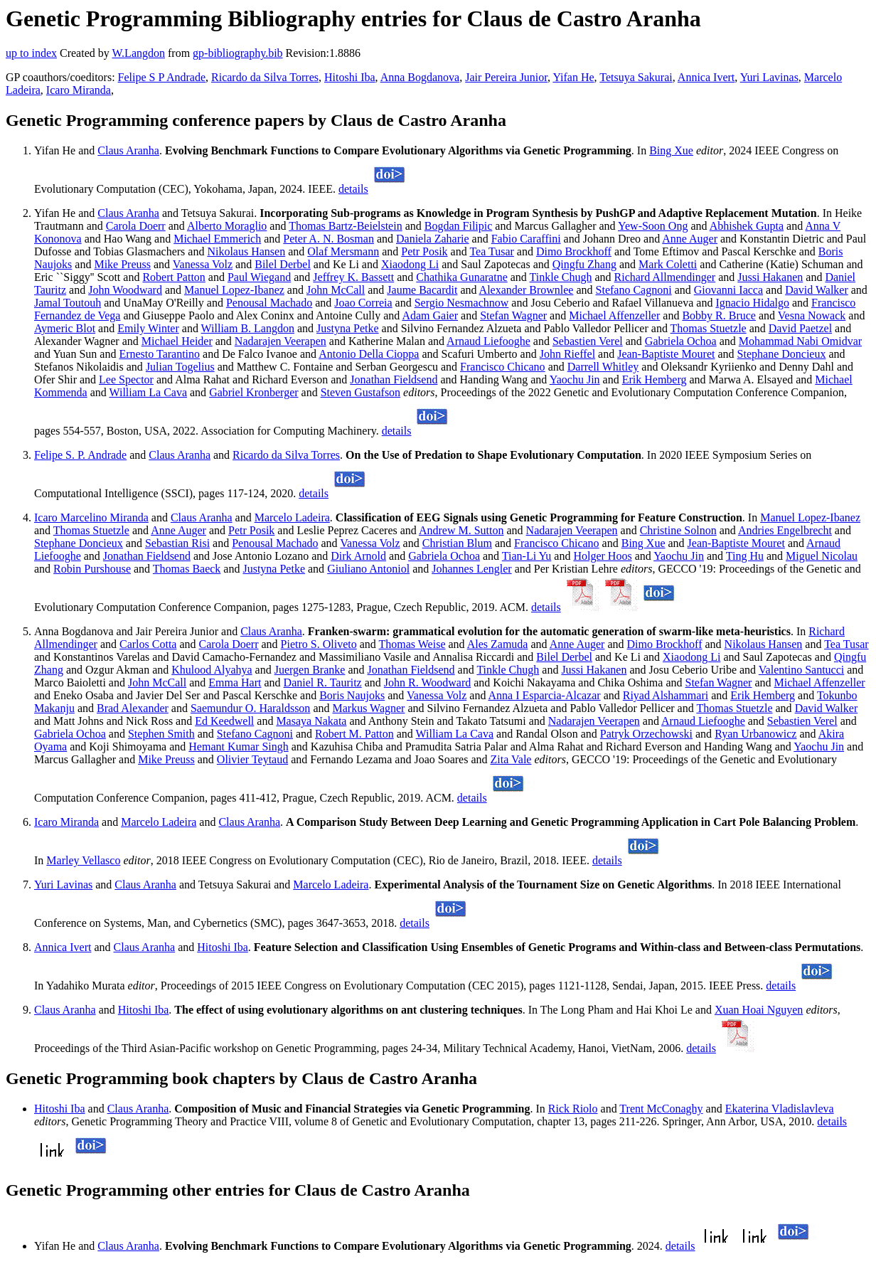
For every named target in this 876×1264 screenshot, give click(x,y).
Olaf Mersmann (343, 251)
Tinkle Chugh (561, 277)
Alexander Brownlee (526, 290)
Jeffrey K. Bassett (353, 277)
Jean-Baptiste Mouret (666, 354)
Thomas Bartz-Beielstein (345, 226)
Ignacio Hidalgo (752, 303)
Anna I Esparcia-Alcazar (544, 695)
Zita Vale (511, 759)
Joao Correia (363, 303)
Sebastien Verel (587, 341)
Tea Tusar (491, 251)
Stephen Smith (161, 734)
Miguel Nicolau (822, 556)
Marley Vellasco (83, 860)
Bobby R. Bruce (719, 315)
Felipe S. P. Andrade (80, 455)
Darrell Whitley (603, 367)
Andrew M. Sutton (461, 530)
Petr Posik (424, 251)
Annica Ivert (706, 77)
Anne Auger (689, 239)
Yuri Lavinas (769, 77)
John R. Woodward (427, 682)
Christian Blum (457, 543)
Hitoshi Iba (349, 77)
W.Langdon (138, 53)
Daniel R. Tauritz (323, 682)
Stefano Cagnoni (634, 290)
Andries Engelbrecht (785, 530)
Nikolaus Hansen (246, 251)
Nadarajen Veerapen (280, 341)
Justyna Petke (347, 328)
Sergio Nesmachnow (462, 303)
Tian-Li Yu (527, 556)
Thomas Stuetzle (709, 328)
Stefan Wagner (513, 315)
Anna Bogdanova (420, 77)
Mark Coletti (668, 264)
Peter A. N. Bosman (328, 239)
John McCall (335, 290)
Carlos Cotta (147, 644)
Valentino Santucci (801, 670)
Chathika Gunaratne (461, 277)
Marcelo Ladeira (292, 517)
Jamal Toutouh (67, 303)
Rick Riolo (573, 1109)
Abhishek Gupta (747, 226)
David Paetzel (800, 328)
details (353, 189)
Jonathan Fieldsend (393, 379)
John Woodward (125, 290)
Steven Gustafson (360, 392)
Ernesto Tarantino (159, 354)
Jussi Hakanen (770, 277)
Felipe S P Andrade (161, 77)
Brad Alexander (133, 708)
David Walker (816, 290)
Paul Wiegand (259, 277)
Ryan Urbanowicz (755, 734)
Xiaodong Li (410, 264)
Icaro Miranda (78, 90)
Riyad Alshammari (665, 695)
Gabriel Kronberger (253, 392)
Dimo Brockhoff (573, 251)
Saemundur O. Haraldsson (250, 708)
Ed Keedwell (224, 721)
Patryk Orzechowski (646, 734)
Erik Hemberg (654, 379)
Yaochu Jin (575, 379)
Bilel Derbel (283, 264)
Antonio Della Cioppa (369, 354)
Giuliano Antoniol (368, 569)
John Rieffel (567, 354)
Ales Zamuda (497, 644)
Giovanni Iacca (728, 290)
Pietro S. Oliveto (319, 644)
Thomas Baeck (187, 569)
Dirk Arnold (358, 556)
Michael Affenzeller (614, 315)
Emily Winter (148, 328)
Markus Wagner (368, 708)
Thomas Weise (412, 644)
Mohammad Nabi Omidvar (800, 341)
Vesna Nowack (812, 315)
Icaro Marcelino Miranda (91, 517)
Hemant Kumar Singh (238, 746)
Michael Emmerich (217, 239)
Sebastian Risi (177, 543)
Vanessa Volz (203, 264)
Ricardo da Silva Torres (265, 77)
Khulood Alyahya (211, 670)
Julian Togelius (180, 367)
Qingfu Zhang (584, 264)
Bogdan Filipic (458, 226)
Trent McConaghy (661, 1109)
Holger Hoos (602, 556)
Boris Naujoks (352, 695)
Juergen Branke (310, 670)
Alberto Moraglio (227, 226)
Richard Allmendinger (665, 277)
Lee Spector (126, 379)
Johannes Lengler (471, 569)
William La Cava (148, 392)
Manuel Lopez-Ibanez (234, 290)
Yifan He (573, 77)
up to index (31, 53)
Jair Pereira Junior (506, 77)
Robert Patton (173, 277)
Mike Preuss (122, 264)
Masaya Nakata (311, 721)
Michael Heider (177, 341)
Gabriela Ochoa (681, 341)
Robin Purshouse (92, 569)
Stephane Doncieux (781, 354)
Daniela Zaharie (432, 239)
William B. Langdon (247, 328)
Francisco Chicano (502, 367)
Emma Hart (234, 682)
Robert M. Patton (354, 734)
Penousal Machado (269, 303)
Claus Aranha (128, 150)
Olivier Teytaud (252, 759)
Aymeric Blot (64, 328)
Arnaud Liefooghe (488, 341)
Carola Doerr (136, 226)
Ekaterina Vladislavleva (779, 1109)
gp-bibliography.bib (238, 53)
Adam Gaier (430, 315)
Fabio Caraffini (526, 239)
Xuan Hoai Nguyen (759, 1010)
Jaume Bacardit (422, 290)
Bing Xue (671, 150)
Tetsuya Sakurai (635, 77)
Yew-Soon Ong (653, 226)
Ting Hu (745, 556)
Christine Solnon (678, 530)
